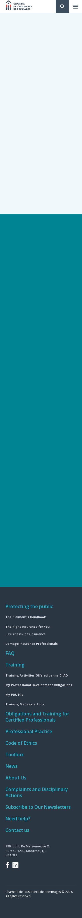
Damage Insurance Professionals (31, 644)
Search (62, 6)
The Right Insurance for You (27, 627)
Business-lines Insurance (26, 634)
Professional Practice (28, 731)
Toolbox (14, 754)
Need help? (17, 819)
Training (14, 665)
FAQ (9, 653)
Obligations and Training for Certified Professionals (37, 717)
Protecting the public (29, 606)
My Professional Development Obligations (38, 685)
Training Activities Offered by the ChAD (36, 675)
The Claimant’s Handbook (25, 617)
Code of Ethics (21, 743)
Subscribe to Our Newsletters (38, 807)
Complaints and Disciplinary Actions (36, 792)
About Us (15, 778)
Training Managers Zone (24, 704)
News (11, 766)
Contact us (17, 830)
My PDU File (14, 694)
